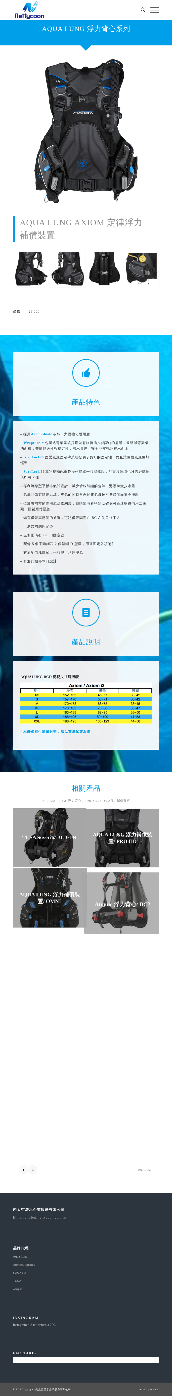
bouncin (154, 1389)
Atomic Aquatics (24, 1264)
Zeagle (17, 1289)
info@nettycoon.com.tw (47, 1217)
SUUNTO (19, 1272)
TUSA (17, 1281)
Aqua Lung (20, 1256)
